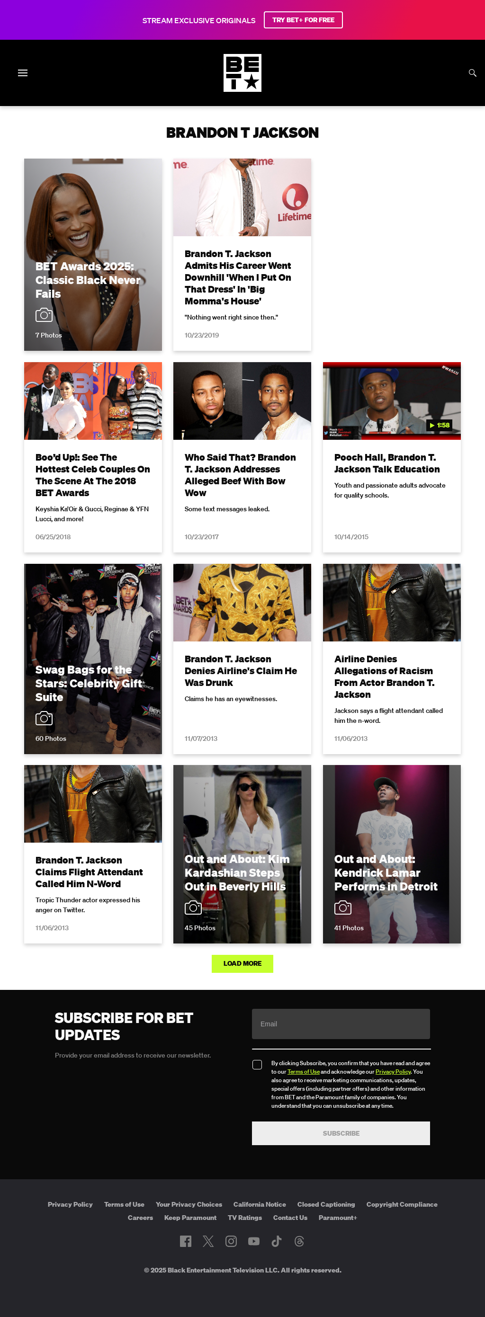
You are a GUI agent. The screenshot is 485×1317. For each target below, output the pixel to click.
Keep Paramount (190, 1217)
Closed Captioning (326, 1204)
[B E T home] (242, 89)
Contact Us (290, 1217)
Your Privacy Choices (189, 1204)
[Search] (472, 73)
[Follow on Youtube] (254, 1241)
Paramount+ (338, 1217)
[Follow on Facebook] (185, 1241)
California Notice (260, 1204)
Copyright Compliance (402, 1204)
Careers (140, 1217)
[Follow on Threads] (299, 1241)
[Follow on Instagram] (231, 1241)
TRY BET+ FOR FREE (303, 20)
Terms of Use (303, 1072)
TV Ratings (245, 1217)
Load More (242, 963)
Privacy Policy (393, 1072)
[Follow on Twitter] (208, 1241)
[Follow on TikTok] (276, 1241)
